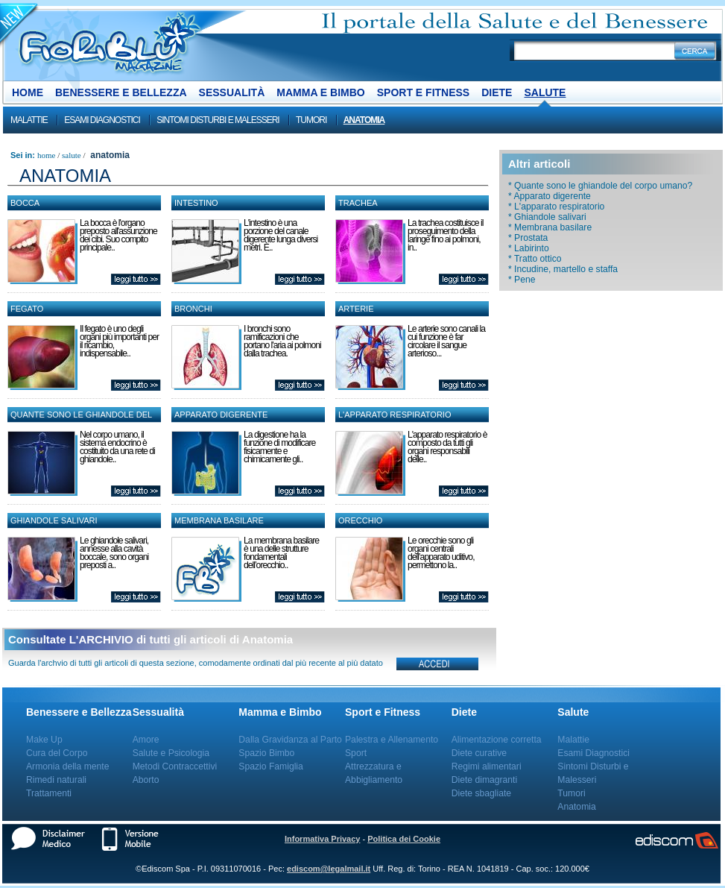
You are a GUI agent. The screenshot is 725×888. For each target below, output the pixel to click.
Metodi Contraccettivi (175, 766)
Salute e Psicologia (171, 753)
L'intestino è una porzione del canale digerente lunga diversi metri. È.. (280, 235)
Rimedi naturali (56, 780)
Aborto (146, 780)
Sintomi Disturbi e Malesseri (217, 120)
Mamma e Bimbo (320, 92)
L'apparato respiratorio (394, 414)
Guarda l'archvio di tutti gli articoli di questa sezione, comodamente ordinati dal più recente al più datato (195, 662)
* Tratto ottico (535, 259)
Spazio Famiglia (270, 766)
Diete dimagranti (485, 780)
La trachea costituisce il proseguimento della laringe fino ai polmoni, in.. (445, 235)
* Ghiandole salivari (547, 217)
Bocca (24, 202)
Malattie (29, 120)
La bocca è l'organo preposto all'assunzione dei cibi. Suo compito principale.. (118, 235)
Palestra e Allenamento (391, 739)
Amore (146, 739)
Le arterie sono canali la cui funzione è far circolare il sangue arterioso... (446, 341)
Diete (496, 92)
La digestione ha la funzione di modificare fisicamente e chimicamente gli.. (279, 447)
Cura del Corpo (56, 753)
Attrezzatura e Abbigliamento (373, 773)
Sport (356, 753)
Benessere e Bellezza (121, 92)
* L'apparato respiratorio (556, 206)
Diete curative (479, 753)
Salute (545, 92)
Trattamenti (49, 793)
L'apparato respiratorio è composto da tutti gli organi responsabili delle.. (447, 447)
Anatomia (364, 120)
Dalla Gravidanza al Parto (290, 739)
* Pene (522, 279)
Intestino (196, 202)
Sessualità (232, 92)
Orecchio (360, 520)
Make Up (44, 739)
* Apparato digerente (549, 196)
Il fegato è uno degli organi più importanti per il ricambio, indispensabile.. (119, 341)
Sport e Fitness (423, 92)
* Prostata (528, 238)
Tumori (311, 120)
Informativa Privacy (323, 838)
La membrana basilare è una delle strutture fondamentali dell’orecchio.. (281, 552)
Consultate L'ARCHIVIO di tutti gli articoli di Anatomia (150, 639)
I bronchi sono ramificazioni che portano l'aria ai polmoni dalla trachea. (282, 341)
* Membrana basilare (550, 227)
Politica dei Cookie (403, 838)
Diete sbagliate (481, 793)
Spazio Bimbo (266, 753)
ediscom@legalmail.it (328, 868)
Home (27, 92)
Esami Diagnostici (102, 120)
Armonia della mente (68, 766)
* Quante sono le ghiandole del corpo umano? (600, 185)
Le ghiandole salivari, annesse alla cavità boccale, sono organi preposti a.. (114, 552)
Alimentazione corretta (497, 739)
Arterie (355, 308)
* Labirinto (528, 248)
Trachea (358, 202)
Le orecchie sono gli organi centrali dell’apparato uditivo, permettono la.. (441, 552)
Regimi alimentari (487, 766)
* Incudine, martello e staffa (563, 269)
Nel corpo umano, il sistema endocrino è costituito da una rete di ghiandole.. (117, 447)
